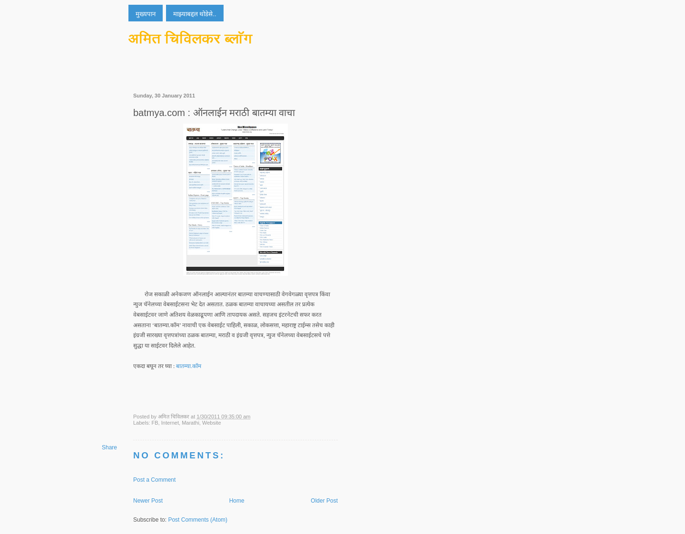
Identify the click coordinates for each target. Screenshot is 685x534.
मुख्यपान (146, 14)
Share (109, 447)
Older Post (324, 500)
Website (211, 423)
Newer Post (148, 500)
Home (237, 500)
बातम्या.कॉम (188, 366)
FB (155, 423)
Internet (170, 423)
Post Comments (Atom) (197, 519)
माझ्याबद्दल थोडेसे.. (194, 14)
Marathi (190, 423)
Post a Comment (154, 479)
